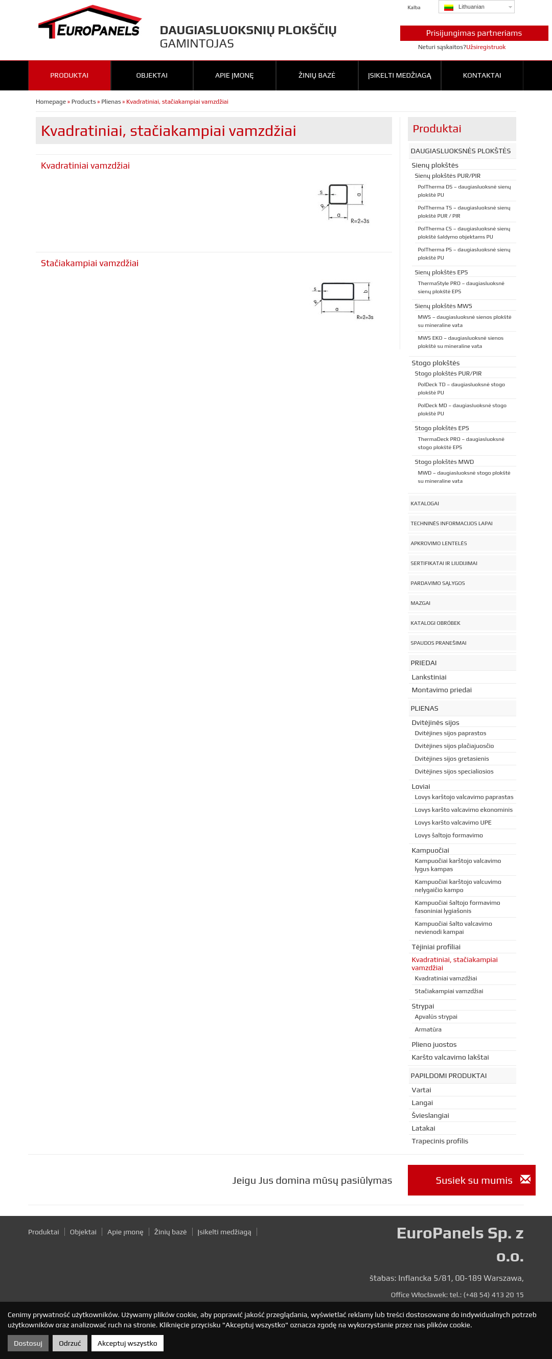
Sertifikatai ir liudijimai (444, 563)
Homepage (51, 101)
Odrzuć (70, 1343)
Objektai (152, 75)
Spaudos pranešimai (439, 643)
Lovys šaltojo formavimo (449, 835)
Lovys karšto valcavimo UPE (453, 822)
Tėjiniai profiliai (436, 947)
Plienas (111, 101)
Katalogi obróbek (436, 623)
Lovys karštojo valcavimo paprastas (464, 797)
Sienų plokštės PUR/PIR (448, 175)
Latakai (423, 1128)
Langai (422, 1102)
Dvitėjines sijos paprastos (451, 733)
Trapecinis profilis (440, 1141)
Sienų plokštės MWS (443, 306)
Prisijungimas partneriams (474, 33)
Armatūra (428, 1029)
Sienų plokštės (435, 165)
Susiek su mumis (483, 1180)
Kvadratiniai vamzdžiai (85, 165)
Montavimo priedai (442, 690)
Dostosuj (28, 1343)
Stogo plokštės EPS (442, 428)
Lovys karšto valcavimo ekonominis (464, 809)
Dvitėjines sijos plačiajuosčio (454, 745)
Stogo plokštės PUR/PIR (448, 373)
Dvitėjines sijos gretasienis (452, 758)
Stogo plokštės (436, 363)
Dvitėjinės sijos (435, 722)
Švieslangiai (431, 1115)
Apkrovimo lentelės (439, 543)
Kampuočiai (431, 850)
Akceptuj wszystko (127, 1343)
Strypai (423, 1006)
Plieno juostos (434, 1044)
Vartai (421, 1090)
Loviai (421, 786)
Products (84, 101)
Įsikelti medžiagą (399, 75)
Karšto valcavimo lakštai (450, 1057)
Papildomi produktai (449, 1075)
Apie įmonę (234, 75)
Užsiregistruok (485, 47)
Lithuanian (464, 7)
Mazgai (421, 603)
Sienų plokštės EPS (441, 272)
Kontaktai (482, 75)
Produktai (69, 75)
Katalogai (425, 503)
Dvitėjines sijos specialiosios (454, 771)
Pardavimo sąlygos (438, 583)
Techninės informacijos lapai (452, 523)
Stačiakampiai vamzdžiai (90, 263)
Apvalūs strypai (436, 1016)
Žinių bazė (316, 75)
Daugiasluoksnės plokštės (461, 151)
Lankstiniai (429, 677)
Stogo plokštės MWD (444, 461)
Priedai (424, 663)
